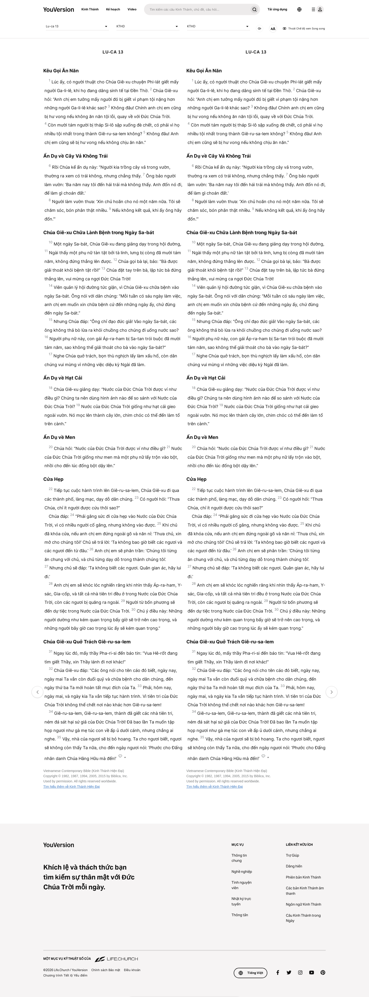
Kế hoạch (113, 9)
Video (132, 9)
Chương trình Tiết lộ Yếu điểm (65, 975)
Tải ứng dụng (277, 9)
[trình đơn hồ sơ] (317, 9)
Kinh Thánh (90, 9)
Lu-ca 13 (77, 26)
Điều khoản (132, 970)
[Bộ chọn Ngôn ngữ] (299, 9)
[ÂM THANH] (259, 28)
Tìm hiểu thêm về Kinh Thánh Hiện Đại (71, 787)
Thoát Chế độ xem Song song (304, 28)
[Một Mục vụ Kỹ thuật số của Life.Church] (184, 956)
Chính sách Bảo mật (105, 970)
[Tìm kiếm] (196, 9)
